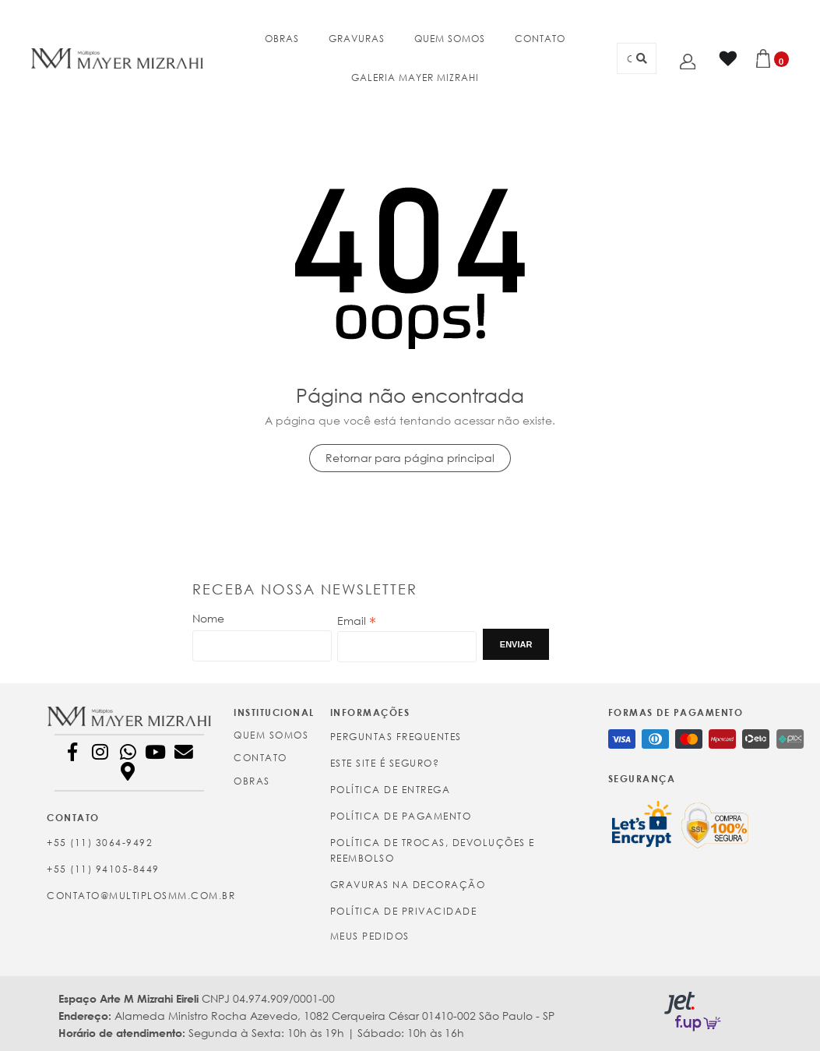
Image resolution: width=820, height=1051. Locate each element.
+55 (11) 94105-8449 (103, 869)
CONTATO (540, 38)
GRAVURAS (357, 38)
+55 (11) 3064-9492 (100, 842)
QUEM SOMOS (449, 38)
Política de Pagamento (401, 816)
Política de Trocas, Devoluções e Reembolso (432, 850)
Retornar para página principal (410, 457)
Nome (208, 618)
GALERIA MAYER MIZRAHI (415, 77)
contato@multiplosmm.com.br (129, 895)
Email (356, 621)
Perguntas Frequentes (396, 736)
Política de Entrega (390, 789)
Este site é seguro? (385, 763)
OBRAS (282, 38)
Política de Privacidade (403, 911)
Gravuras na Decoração (408, 885)
